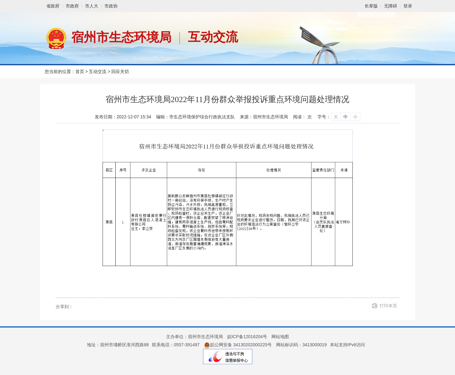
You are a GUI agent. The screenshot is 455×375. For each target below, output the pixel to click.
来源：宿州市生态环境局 (264, 116)
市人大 (91, 5)
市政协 (111, 5)
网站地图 (280, 336)
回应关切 (120, 71)
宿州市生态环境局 (121, 37)
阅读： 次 (302, 116)
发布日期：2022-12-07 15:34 (123, 116)
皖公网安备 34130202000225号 (238, 344)
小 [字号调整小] (355, 116)
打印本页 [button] (388, 305)
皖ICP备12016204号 (247, 336)
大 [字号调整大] (336, 116)
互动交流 (213, 37)
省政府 (52, 5)
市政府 (72, 5)
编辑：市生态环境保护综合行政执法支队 (195, 116)
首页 (79, 71)
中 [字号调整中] (345, 116)
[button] (371, 5)
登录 (407, 5)
